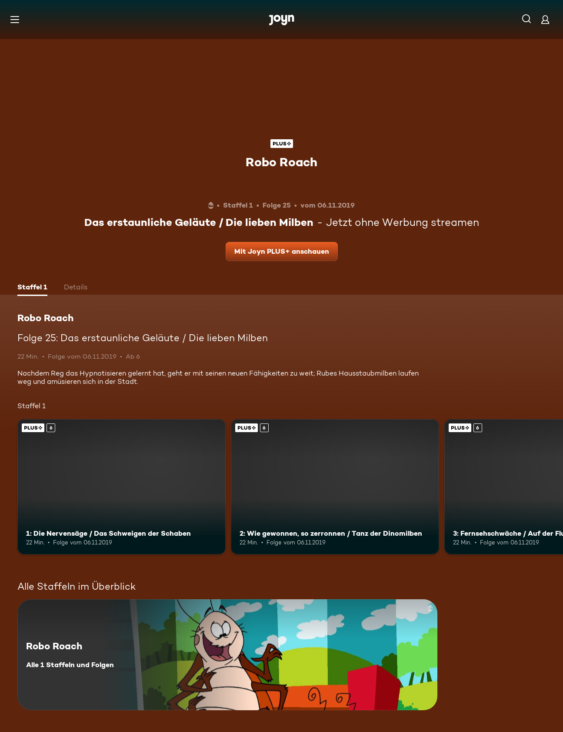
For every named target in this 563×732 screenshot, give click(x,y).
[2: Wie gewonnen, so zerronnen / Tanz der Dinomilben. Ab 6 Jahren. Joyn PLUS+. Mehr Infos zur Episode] (335, 486)
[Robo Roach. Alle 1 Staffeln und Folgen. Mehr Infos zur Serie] (227, 654)
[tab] (32, 288)
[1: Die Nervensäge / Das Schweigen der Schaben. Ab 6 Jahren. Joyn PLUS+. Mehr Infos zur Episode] (121, 486)
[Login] (545, 19)
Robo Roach (281, 161)
